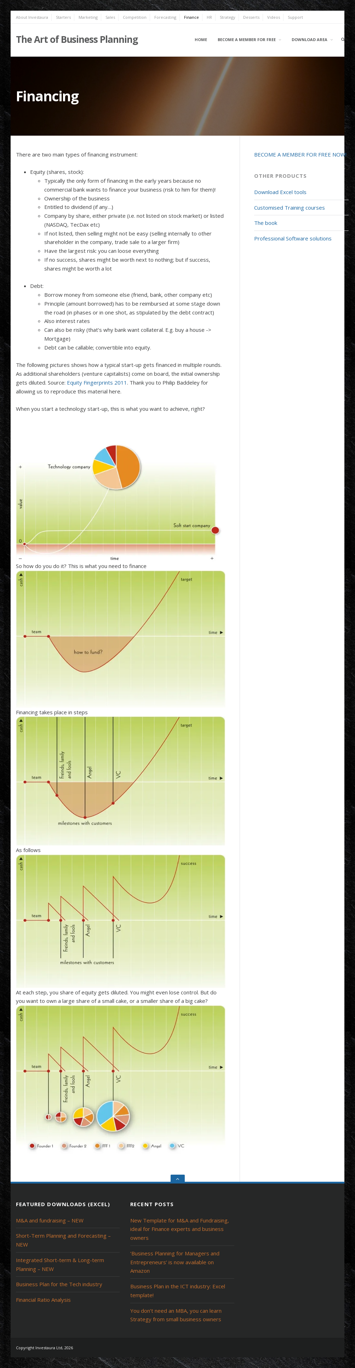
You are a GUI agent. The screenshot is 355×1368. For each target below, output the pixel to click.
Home (201, 39)
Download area (309, 39)
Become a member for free (247, 39)
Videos (273, 17)
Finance (191, 17)
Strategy (227, 17)
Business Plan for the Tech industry (59, 1284)
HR (209, 17)
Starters (63, 17)
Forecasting (165, 17)
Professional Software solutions (293, 238)
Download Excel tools (280, 191)
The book (265, 222)
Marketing (88, 17)
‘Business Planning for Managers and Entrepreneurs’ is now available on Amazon (174, 1262)
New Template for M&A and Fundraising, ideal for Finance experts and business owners (179, 1229)
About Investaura (32, 17)
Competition (135, 17)
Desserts (251, 17)
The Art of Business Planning (77, 39)
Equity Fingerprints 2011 (97, 382)
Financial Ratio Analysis (43, 1299)
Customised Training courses (289, 207)
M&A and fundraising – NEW (50, 1220)
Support (295, 17)
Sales (110, 17)
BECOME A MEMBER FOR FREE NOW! (300, 154)
